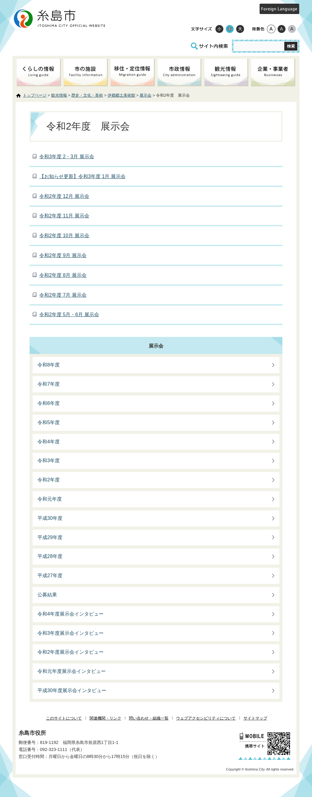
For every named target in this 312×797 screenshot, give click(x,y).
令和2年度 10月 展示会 (64, 235)
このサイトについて (64, 718)
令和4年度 (48, 441)
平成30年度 (49, 518)
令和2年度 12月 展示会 (64, 196)
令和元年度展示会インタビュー (71, 671)
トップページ (35, 95)
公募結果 (47, 594)
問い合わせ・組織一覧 (148, 718)
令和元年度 (49, 499)
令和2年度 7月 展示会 (63, 295)
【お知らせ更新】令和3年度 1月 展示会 (82, 176)
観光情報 (59, 95)
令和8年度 (48, 364)
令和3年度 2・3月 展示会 (66, 156)
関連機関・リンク (105, 718)
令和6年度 (48, 403)
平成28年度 (49, 556)
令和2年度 (48, 479)
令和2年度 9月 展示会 (63, 255)
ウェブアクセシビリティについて (206, 718)
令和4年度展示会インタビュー (70, 614)
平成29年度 (49, 537)
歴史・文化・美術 (87, 95)
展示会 (145, 95)
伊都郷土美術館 (121, 95)
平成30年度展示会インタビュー (71, 690)
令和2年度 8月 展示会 (63, 275)
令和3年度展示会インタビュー (70, 633)
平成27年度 (49, 575)
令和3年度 (48, 460)
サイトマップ (255, 718)
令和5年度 (48, 422)
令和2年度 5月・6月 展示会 (69, 314)
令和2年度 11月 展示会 (64, 215)
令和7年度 (48, 384)
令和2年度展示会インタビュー (70, 652)
